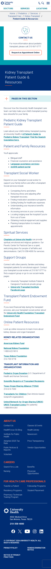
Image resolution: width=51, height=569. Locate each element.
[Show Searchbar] (43, 3)
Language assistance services (25, 164)
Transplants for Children (15, 394)
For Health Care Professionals (25, 481)
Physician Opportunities (33, 472)
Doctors (8, 8)
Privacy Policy (10, 548)
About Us (10, 420)
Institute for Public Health (11, 435)
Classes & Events (34, 425)
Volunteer (8, 454)
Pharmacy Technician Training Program (13, 496)
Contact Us (8, 425)
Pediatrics (22, 13)
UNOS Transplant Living (15, 405)
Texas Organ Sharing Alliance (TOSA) (21, 386)
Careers (9, 462)
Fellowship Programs (36, 486)
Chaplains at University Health (18, 239)
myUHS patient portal (20, 167)
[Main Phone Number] (39, 3)
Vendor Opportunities (36, 447)
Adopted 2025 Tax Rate (12, 442)
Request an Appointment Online (26, 52)
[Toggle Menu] (48, 3)
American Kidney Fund (14, 343)
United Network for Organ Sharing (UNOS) (23, 402)
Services (25, 8)
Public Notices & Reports (11, 448)
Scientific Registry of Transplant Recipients (24, 381)
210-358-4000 (17, 523)
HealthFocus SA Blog (13, 430)
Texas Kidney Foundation (15, 356)
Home (12, 13)
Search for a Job (11, 467)
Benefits (31, 467)
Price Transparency (35, 441)
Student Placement (35, 490)
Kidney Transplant (32, 16)
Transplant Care (14, 16)
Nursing (7, 471)
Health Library (33, 430)
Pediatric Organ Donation (15, 373)
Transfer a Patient (11, 486)
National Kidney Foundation (16, 348)
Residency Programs (13, 490)
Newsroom (32, 434)
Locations (41, 8)
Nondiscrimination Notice (36, 549)
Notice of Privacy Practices (12, 556)
